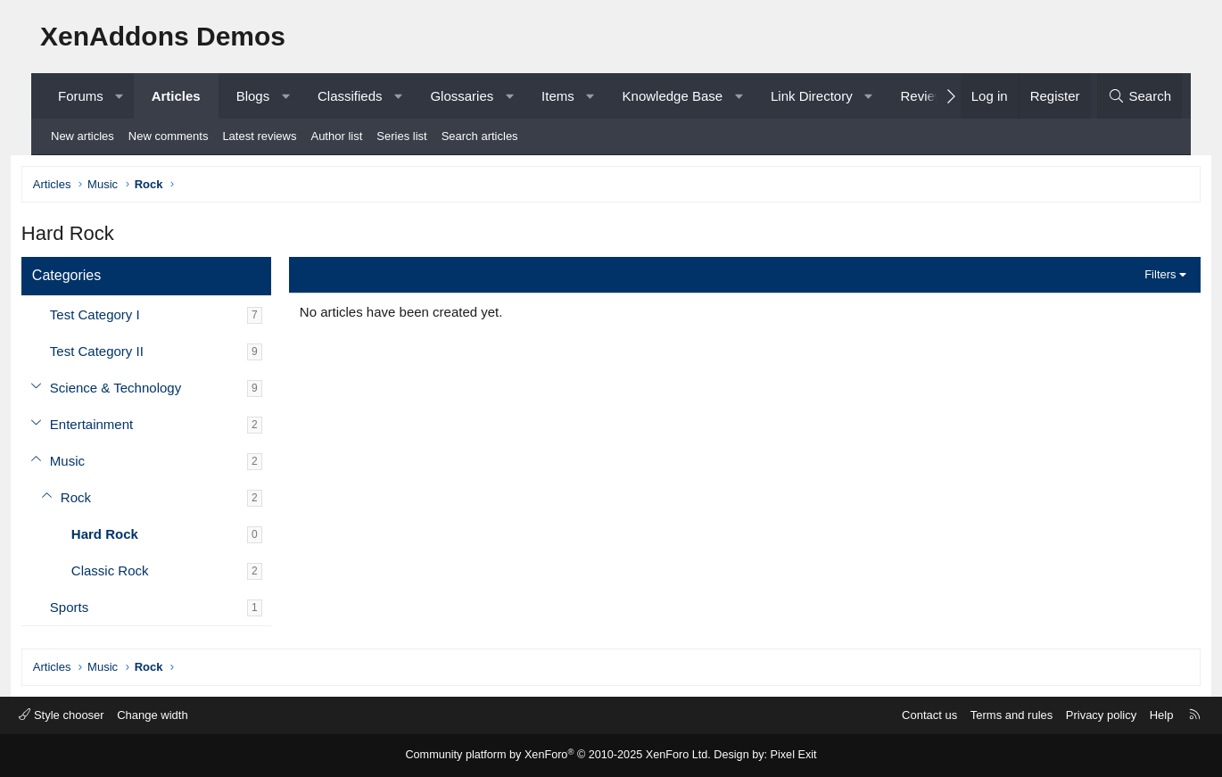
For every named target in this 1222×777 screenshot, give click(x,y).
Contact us (900, 715)
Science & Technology (138, 390)
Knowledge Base (673, 95)
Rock (99, 500)
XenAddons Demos (162, 36)
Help (1132, 715)
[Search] (1139, 96)
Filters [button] (1136, 277)
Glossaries (461, 95)
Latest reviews (259, 136)
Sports (92, 609)
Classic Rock (133, 573)
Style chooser (90, 715)
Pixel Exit (784, 755)
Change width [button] (182, 715)
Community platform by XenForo (561, 755)
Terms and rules (982, 715)
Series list (401, 136)
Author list (336, 136)
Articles (176, 95)
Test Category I (118, 317)
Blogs (253, 95)
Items (557, 95)
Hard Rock (128, 536)
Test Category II (120, 353)
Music (90, 463)
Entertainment (114, 426)
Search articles (480, 136)
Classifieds (350, 95)
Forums (80, 95)
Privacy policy (1071, 715)
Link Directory (812, 95)
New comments (168, 136)
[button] (119, 96)
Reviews (925, 95)
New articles (82, 136)
